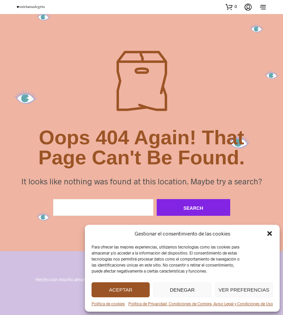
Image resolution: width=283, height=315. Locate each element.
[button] (269, 233)
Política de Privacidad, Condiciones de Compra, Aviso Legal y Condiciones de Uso (200, 303)
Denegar (182, 290)
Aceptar (120, 290)
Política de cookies (108, 303)
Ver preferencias (244, 290)
